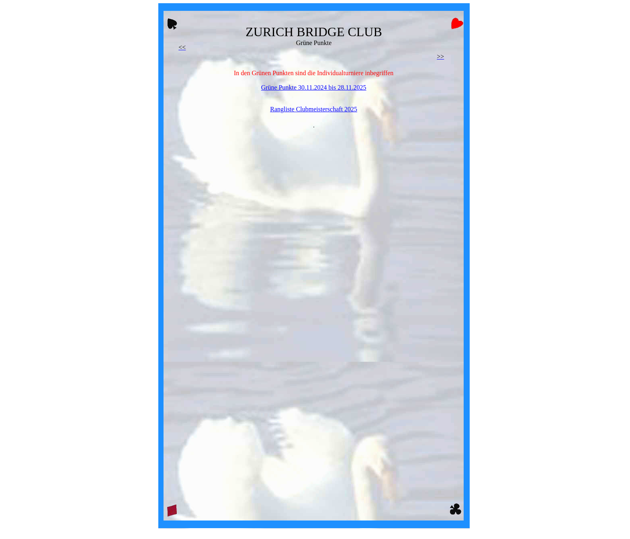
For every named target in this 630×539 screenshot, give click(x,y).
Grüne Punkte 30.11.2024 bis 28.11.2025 (313, 87)
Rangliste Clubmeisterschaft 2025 (313, 109)
